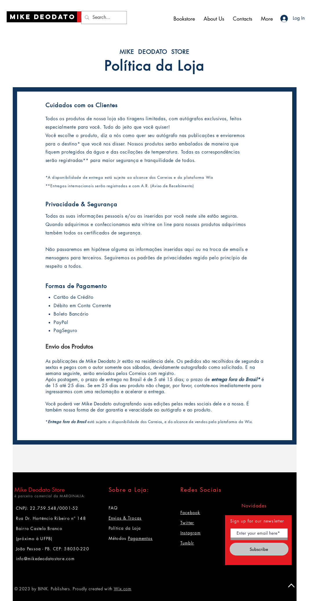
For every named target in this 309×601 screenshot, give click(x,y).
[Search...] (103, 17)
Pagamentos (140, 538)
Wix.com (122, 588)
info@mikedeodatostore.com (45, 558)
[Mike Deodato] (43, 16)
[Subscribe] (259, 549)
